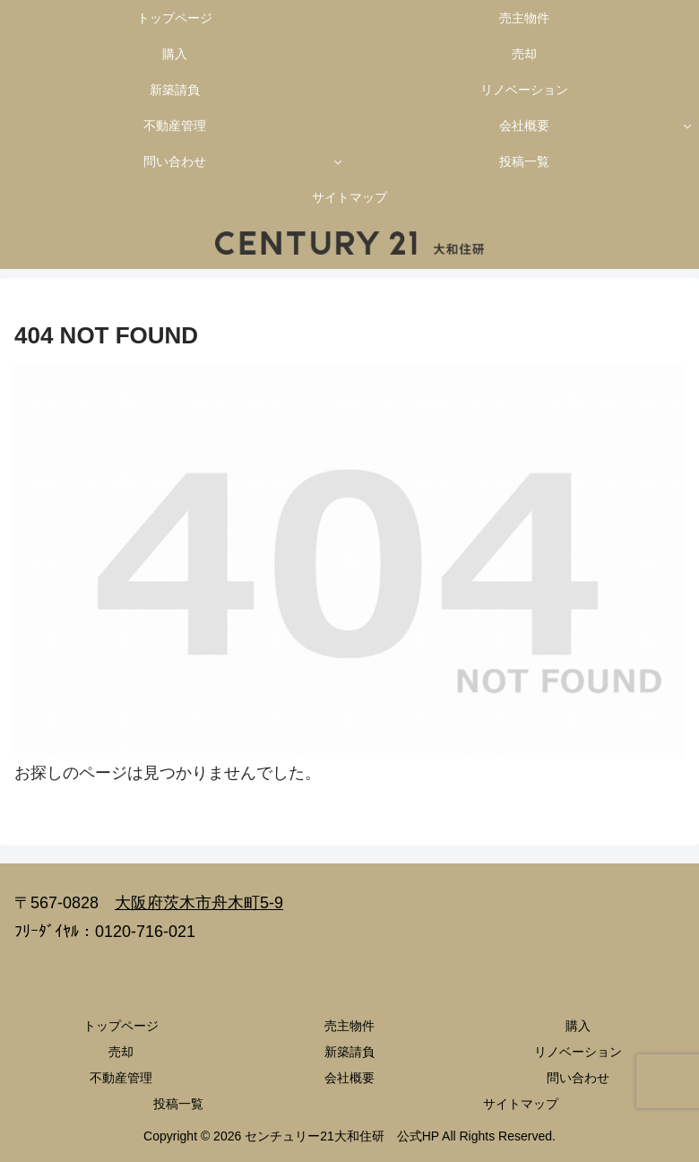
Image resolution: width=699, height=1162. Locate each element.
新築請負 (349, 1052)
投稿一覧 (178, 1104)
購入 (578, 1026)
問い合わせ (578, 1078)
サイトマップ (520, 1104)
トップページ (121, 1026)
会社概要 (349, 1078)
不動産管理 (121, 1078)
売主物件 (349, 1026)
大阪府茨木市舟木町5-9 (199, 903)
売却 (121, 1052)
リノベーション (578, 1052)
